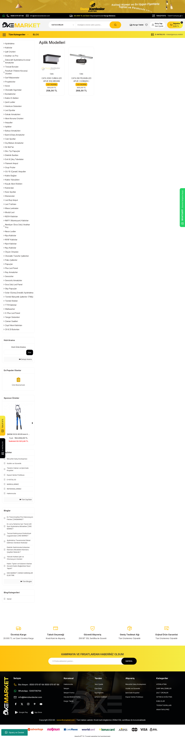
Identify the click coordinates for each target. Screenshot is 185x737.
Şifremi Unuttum (101, 697)
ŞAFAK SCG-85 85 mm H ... (18, 434)
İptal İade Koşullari (132, 693)
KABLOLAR (160, 701)
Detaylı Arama (25, 359)
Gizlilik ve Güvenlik (132, 688)
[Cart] (175, 24)
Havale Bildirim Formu (72, 697)
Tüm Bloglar (26, 581)
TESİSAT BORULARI (163, 705)
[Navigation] (15, 34)
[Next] (32, 423)
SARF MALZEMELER (163, 688)
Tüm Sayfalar (26, 500)
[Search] (98, 24)
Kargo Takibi (68, 701)
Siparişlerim (99, 693)
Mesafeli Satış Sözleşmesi (135, 684)
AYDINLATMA (161, 684)
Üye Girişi (98, 688)
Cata (51, 74)
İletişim (66, 688)
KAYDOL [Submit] (129, 661)
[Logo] (21, 25)
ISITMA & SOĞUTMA (164, 697)
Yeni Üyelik (99, 684)
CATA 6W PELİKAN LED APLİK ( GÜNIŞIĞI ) (81, 79)
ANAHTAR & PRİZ (162, 710)
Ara (29, 352)
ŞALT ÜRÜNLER (162, 693)
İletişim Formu (69, 693)
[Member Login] (157, 24)
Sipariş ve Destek (14, 732)
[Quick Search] (14, 352)
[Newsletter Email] (92, 661)
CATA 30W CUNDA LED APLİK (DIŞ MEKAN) (52, 79)
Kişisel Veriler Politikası (134, 697)
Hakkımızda (68, 684)
